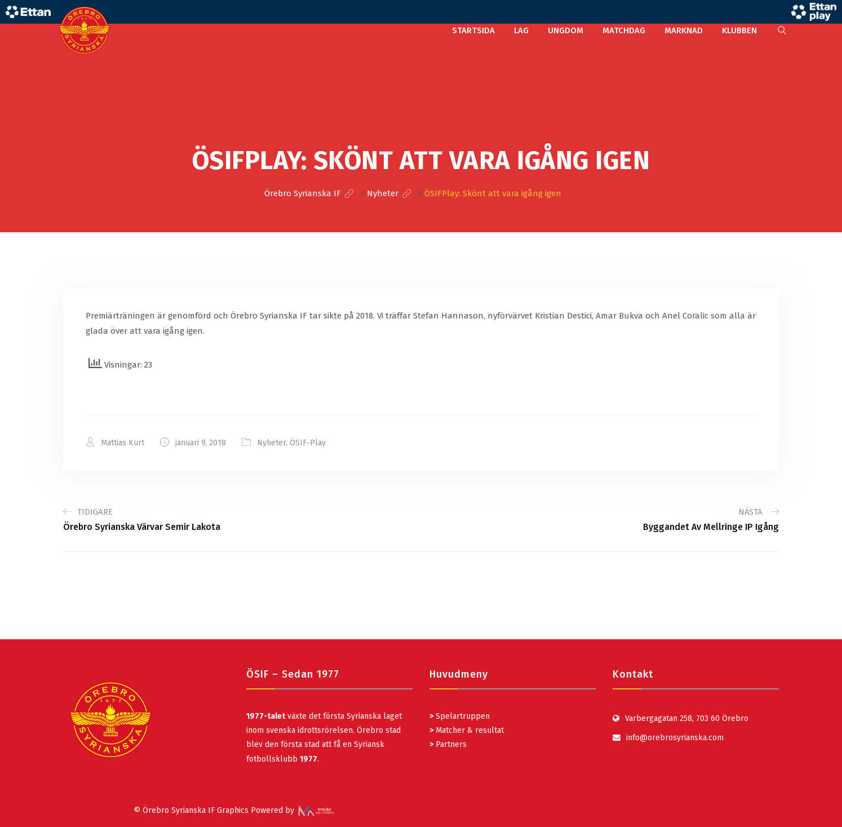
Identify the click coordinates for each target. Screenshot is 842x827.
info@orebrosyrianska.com (675, 737)
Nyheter (271, 443)
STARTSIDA (473, 30)
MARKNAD (683, 30)
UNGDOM (565, 30)
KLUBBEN (739, 30)
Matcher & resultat (466, 730)
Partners (448, 744)
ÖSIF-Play (308, 443)
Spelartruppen (461, 716)
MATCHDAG (623, 30)
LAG (521, 30)
